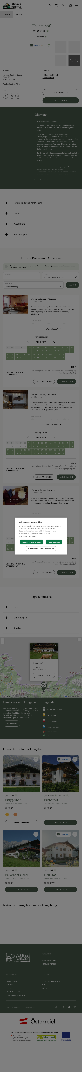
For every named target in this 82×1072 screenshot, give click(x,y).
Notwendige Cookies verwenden (41, 548)
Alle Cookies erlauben (31, 542)
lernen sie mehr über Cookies (27, 536)
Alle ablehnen (54, 542)
